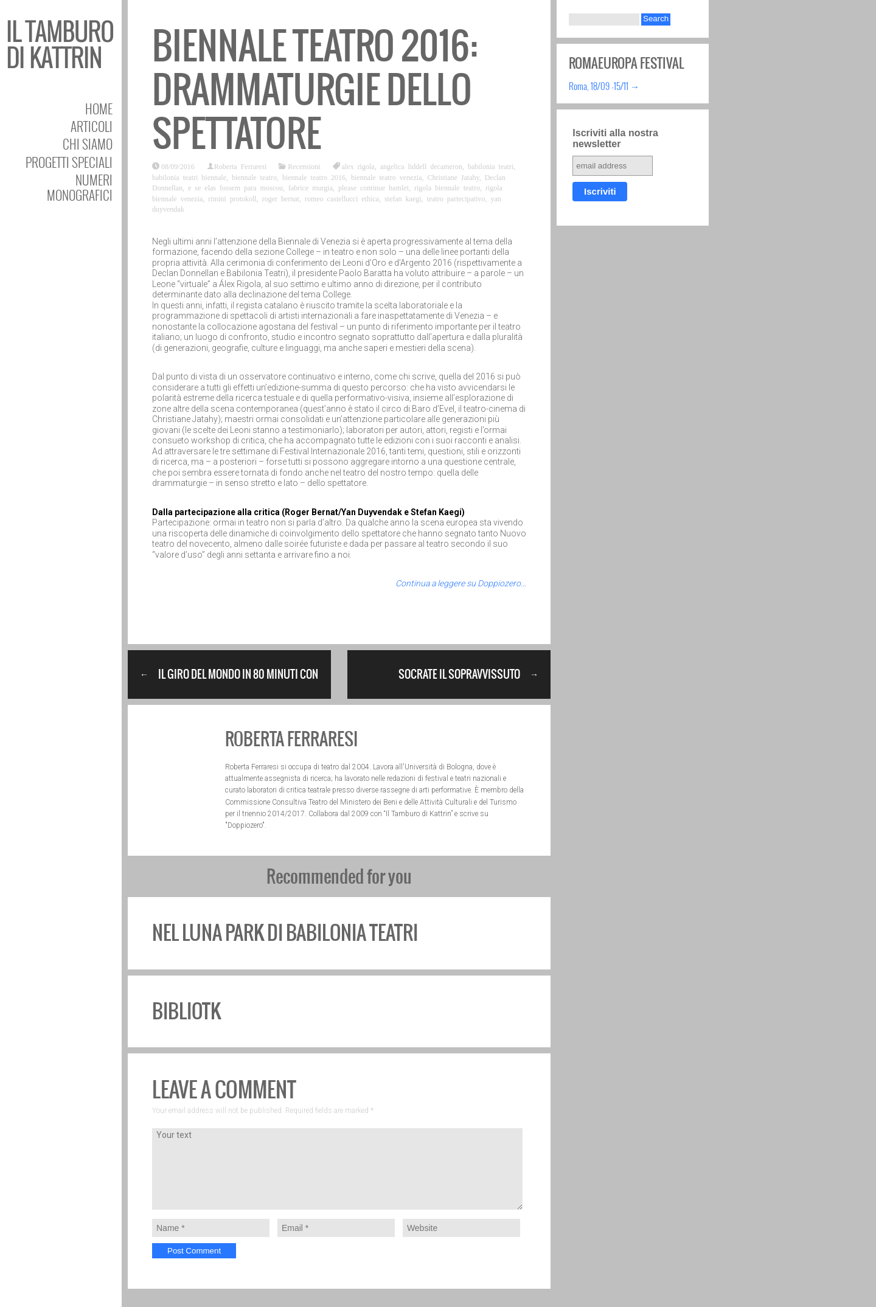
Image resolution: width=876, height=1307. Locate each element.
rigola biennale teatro (447, 187)
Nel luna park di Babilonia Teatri (285, 933)
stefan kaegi (403, 198)
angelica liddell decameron (421, 166)
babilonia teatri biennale (189, 177)
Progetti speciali (69, 162)
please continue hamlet (373, 187)
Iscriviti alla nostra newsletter (615, 138)
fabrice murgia (310, 187)
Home (99, 108)
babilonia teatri (490, 166)
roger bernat (280, 198)
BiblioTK (186, 1011)
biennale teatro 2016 (314, 177)
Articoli (92, 126)
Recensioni (304, 166)
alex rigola (358, 166)
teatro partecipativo (456, 198)
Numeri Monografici (80, 187)
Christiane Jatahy (453, 177)
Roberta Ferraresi (240, 166)
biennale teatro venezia (386, 177)
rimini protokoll (232, 198)
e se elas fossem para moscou (235, 187)
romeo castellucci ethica (342, 198)
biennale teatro (254, 177)
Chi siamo (88, 143)
